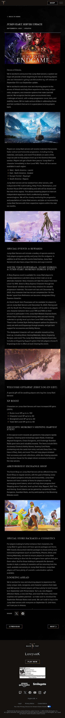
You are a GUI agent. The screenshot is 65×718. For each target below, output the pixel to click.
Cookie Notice (42, 703)
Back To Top (32, 646)
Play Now (32, 662)
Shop (52, 3)
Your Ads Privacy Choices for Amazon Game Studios (32, 706)
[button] (32, 48)
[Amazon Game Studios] (24, 685)
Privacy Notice (29, 703)
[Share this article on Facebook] (23, 613)
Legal (20, 703)
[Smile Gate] (39, 685)
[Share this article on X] (16, 613)
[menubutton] (61, 3)
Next (53, 626)
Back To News (13, 16)
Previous (14, 626)
